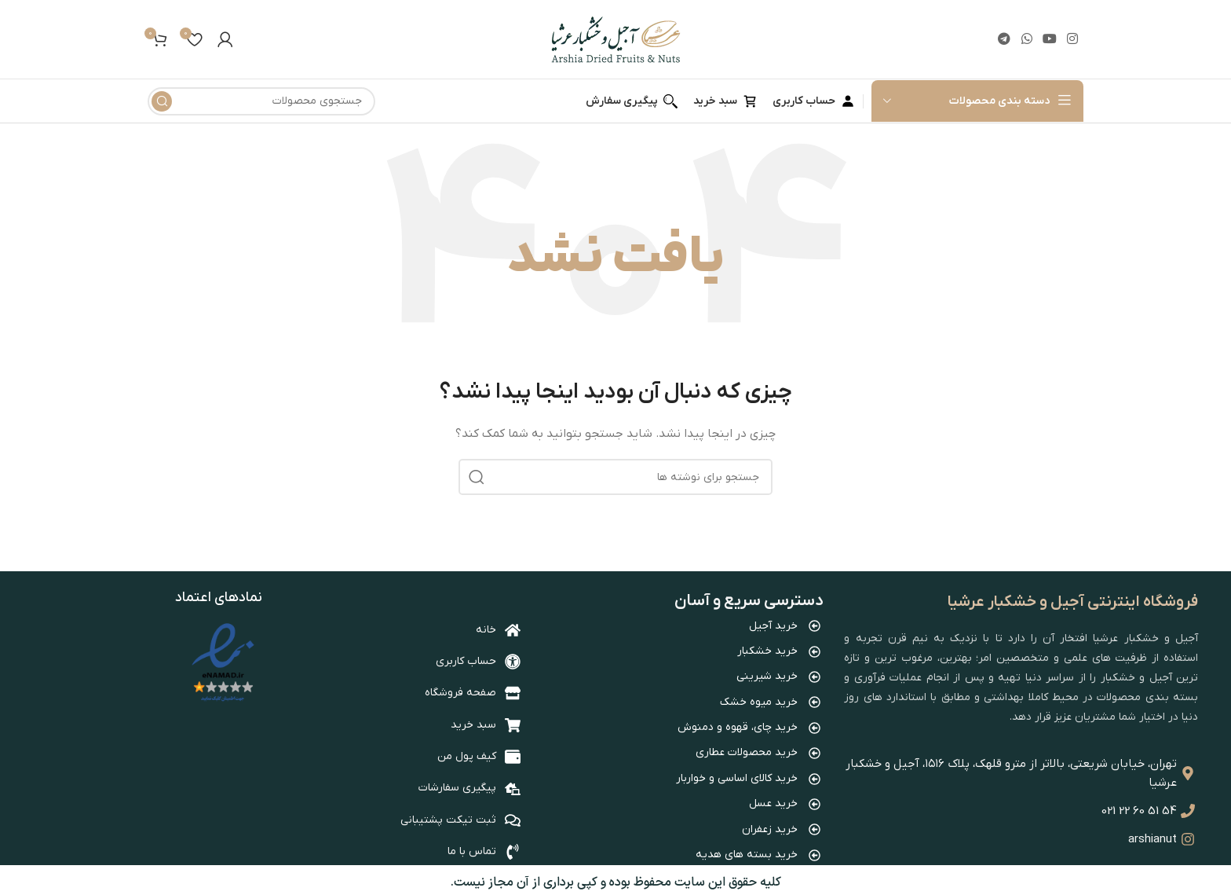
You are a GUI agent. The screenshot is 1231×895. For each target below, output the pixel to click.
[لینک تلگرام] (1004, 39)
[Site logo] (616, 38)
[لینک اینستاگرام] (1072, 39)
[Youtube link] (1049, 39)
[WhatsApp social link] (1026, 39)
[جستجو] (261, 101)
